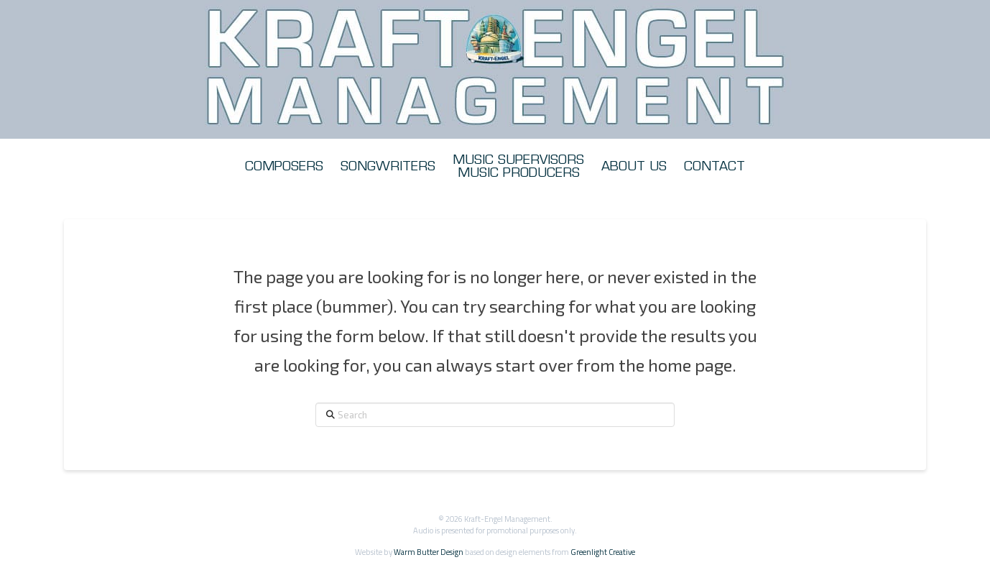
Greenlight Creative (602, 552)
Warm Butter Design (428, 552)
